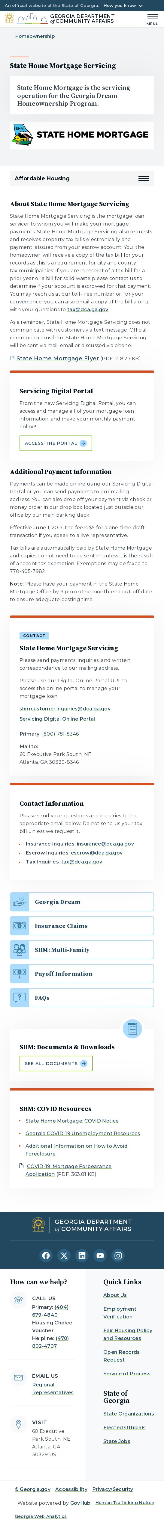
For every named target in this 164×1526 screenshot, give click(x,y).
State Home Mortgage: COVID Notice (72, 1121)
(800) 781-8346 (60, 734)
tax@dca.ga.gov (87, 309)
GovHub (80, 1503)
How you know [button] (120, 5)
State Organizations (128, 1414)
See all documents (56, 1063)
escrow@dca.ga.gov (97, 853)
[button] (143, 178)
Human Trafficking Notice (125, 1502)
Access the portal (56, 443)
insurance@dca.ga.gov (105, 844)
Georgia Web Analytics (41, 1516)
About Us (115, 1295)
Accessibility (71, 1489)
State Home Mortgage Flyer (58, 358)
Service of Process (127, 1374)
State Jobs (116, 1441)
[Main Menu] (150, 19)
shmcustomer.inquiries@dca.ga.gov (65, 709)
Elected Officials (124, 1427)
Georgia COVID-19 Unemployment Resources (83, 1133)
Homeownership (35, 36)
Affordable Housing (42, 178)
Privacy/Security (112, 1489)
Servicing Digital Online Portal (57, 719)
